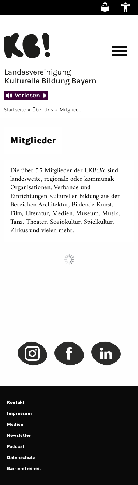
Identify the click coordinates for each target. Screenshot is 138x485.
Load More (69, 259)
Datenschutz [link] (21, 457)
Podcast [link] (15, 446)
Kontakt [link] (15, 402)
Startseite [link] (15, 110)
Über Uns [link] (42, 110)
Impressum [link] (19, 413)
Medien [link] (15, 424)
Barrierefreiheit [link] (24, 468)
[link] (105, 7)
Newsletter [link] (19, 435)
